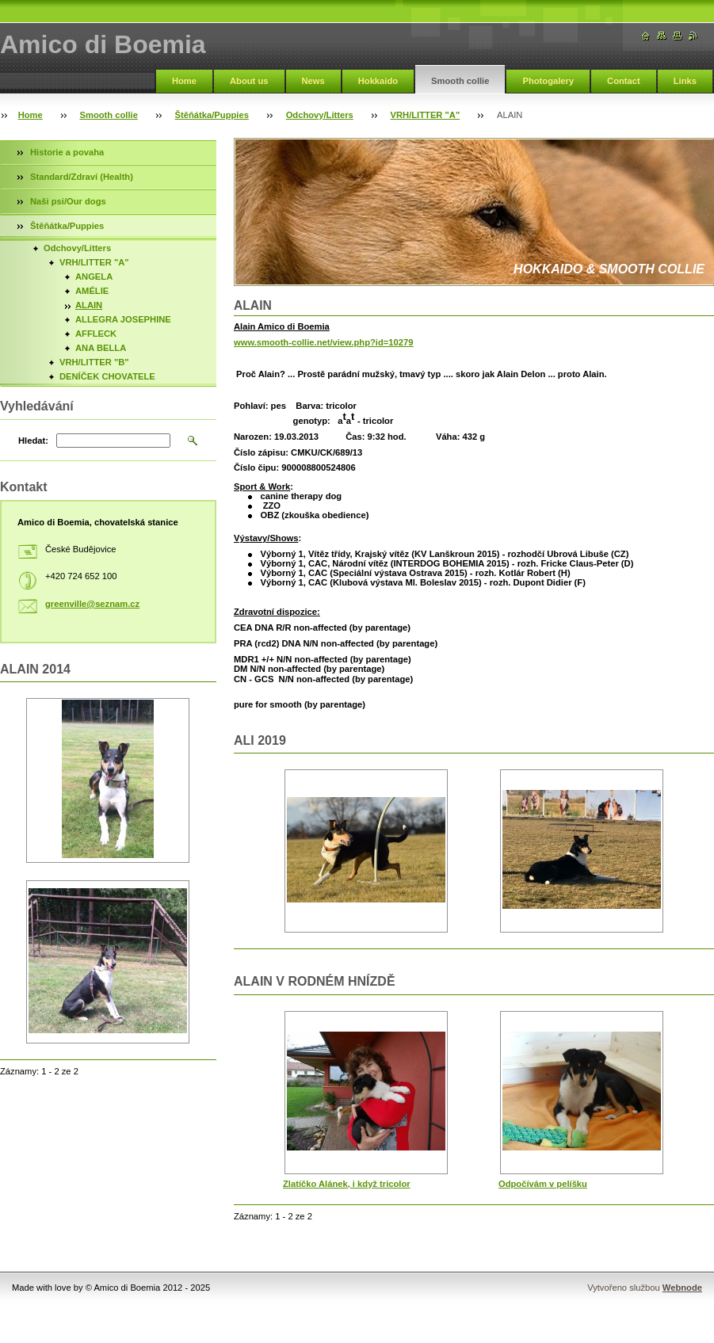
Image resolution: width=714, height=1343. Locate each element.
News (313, 81)
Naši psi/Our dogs (68, 201)
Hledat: (33, 440)
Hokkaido (378, 81)
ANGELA (94, 276)
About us (249, 81)
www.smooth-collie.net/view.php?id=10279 (323, 342)
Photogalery (548, 81)
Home (184, 81)
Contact (623, 81)
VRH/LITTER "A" (425, 115)
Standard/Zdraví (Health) (81, 176)
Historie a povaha (67, 152)
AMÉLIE (92, 291)
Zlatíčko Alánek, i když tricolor (346, 1183)
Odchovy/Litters (319, 115)
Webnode (682, 1287)
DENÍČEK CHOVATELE (107, 376)
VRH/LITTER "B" (94, 362)
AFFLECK (95, 333)
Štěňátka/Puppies (212, 115)
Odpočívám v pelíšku (542, 1183)
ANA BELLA (100, 348)
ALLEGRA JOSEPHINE (123, 319)
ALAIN (88, 305)
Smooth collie (460, 81)
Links (685, 81)
